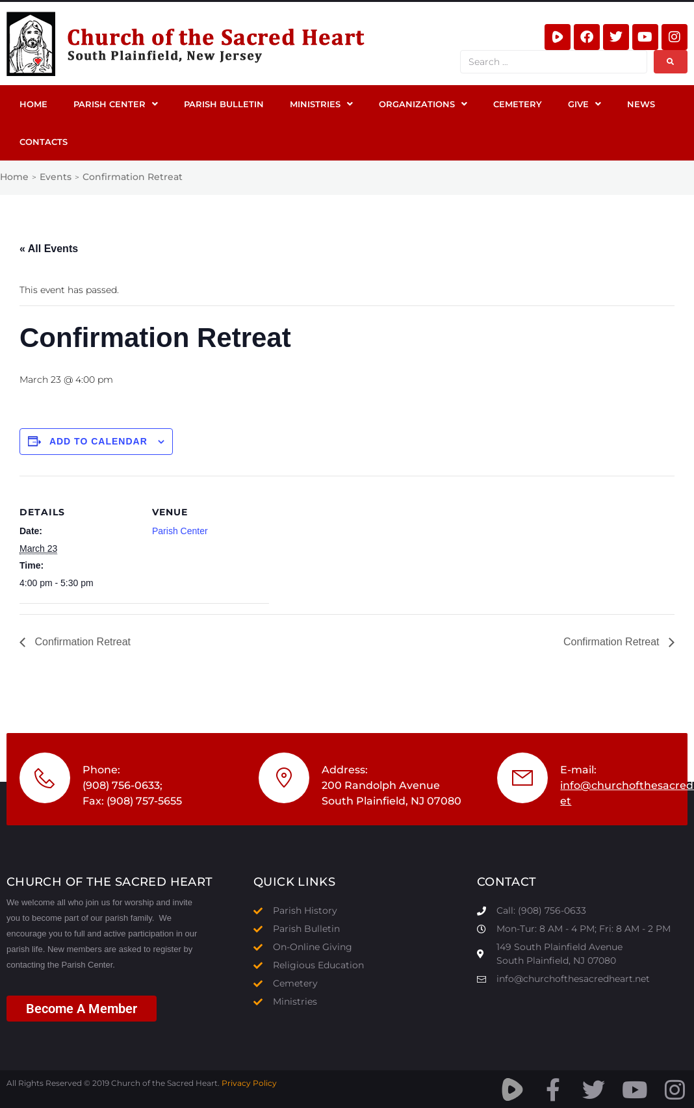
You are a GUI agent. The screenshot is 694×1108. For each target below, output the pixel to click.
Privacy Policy (249, 1083)
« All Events (48, 248)
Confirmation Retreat (81, 641)
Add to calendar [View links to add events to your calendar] (98, 441)
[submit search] (671, 61)
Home (14, 177)
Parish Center (180, 531)
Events (55, 177)
